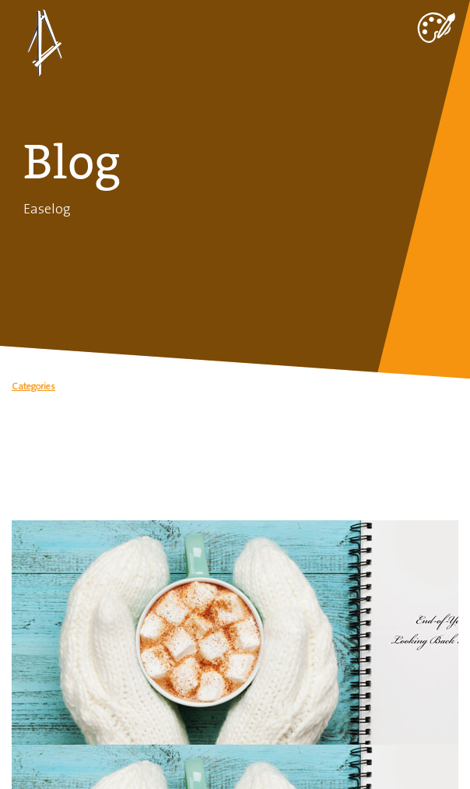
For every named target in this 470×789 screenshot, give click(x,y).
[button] (235, 390)
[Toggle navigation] (435, 24)
